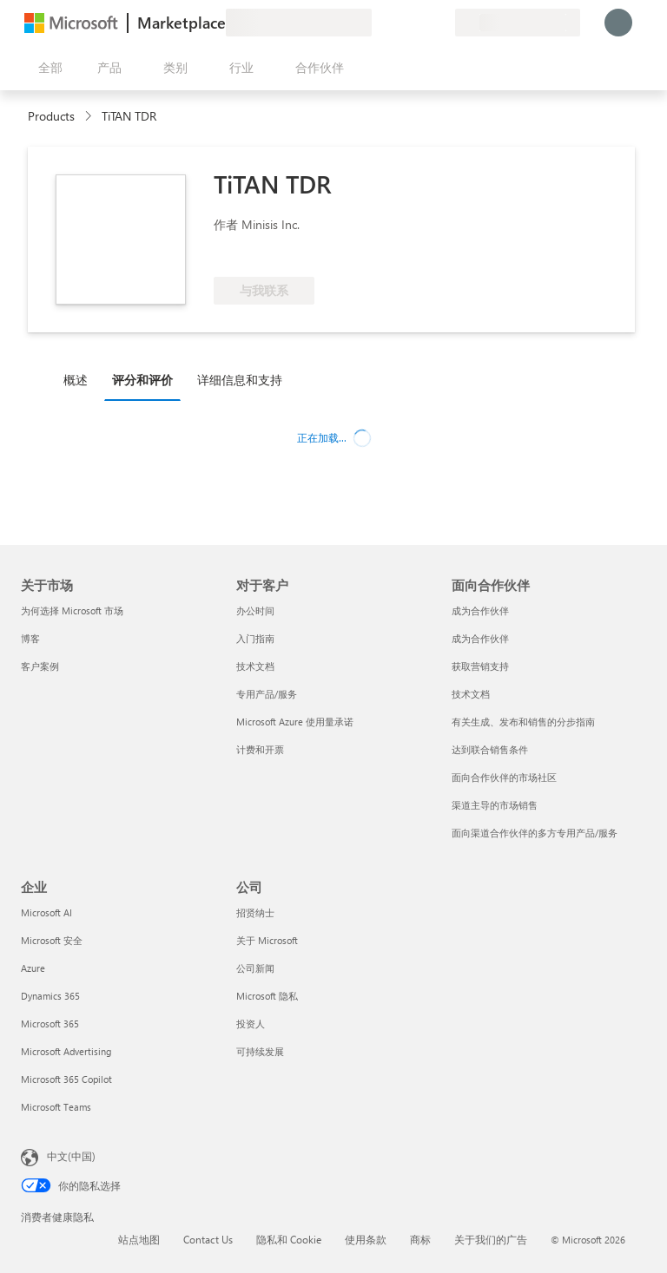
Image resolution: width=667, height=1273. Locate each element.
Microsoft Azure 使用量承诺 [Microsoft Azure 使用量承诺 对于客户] (294, 721)
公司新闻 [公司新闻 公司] (255, 967)
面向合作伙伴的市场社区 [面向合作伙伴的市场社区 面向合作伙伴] (504, 777)
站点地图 (139, 1239)
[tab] (80, 379)
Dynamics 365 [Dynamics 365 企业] (50, 995)
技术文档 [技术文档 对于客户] (255, 666)
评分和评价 (142, 379)
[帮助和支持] (399, 22)
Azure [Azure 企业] (33, 967)
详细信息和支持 (239, 379)
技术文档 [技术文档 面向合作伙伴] (471, 693)
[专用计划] (441, 22)
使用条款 (365, 1239)
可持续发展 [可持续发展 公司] (260, 1051)
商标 (420, 1239)
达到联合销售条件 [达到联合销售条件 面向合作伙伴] (490, 749)
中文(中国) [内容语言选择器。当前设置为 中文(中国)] (71, 1156)
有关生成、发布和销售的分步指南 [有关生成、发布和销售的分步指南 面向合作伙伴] (523, 721)
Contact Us (208, 1239)
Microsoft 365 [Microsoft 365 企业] (50, 1023)
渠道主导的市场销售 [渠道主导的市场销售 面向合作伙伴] (495, 804)
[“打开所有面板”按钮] (46, 67)
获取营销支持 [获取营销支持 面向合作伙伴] (480, 666)
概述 (75, 379)
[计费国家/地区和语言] (517, 22)
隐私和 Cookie (288, 1239)
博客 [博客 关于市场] (30, 638)
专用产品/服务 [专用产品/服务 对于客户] (266, 693)
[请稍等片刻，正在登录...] (618, 22)
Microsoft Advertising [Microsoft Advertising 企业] (66, 1051)
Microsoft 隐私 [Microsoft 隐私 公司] (267, 995)
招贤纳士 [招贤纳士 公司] (255, 912)
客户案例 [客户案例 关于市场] (40, 666)
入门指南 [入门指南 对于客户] (255, 638)
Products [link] (51, 116)
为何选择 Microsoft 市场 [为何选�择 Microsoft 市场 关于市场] (72, 610)
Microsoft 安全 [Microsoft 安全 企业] (52, 940)
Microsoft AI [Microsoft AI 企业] (46, 912)
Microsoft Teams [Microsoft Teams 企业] (56, 1106)
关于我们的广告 (490, 1239)
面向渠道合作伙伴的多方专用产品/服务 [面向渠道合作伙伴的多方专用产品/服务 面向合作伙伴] (534, 832)
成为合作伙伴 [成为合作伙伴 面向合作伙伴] (480, 610)
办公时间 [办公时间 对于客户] (255, 610)
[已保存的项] (420, 22)
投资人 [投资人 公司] (250, 1023)
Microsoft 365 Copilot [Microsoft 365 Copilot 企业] (66, 1079)
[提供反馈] (379, 22)
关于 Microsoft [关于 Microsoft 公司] (267, 940)
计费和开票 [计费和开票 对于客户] (260, 749)
